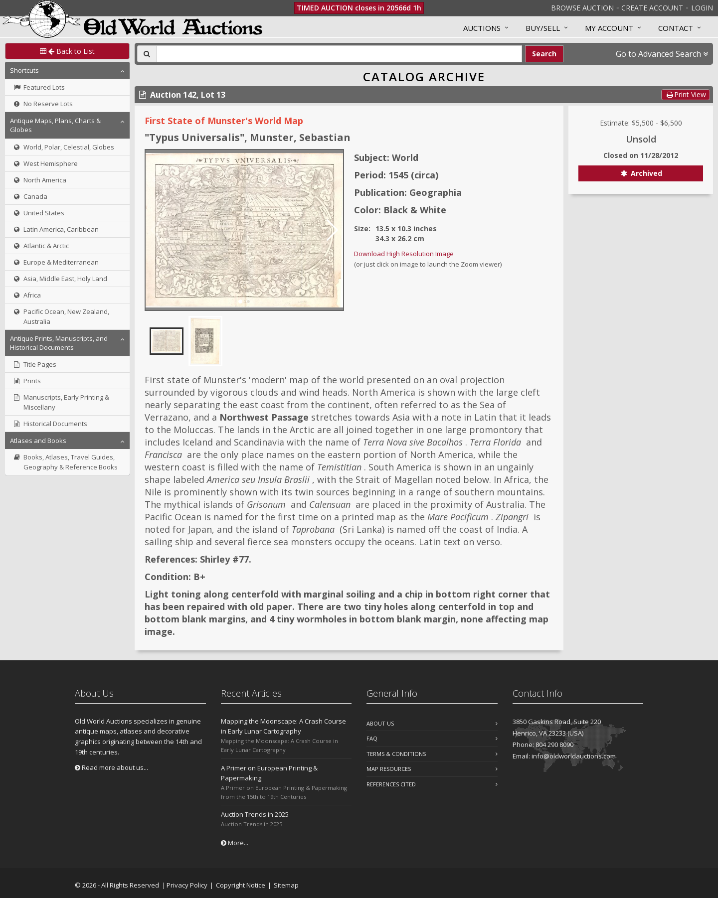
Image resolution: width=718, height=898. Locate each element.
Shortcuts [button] (24, 70)
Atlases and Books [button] (38, 440)
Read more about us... (111, 767)
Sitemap (286, 885)
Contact (675, 28)
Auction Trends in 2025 (255, 814)
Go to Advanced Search (662, 53)
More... (234, 842)
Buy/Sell (543, 28)
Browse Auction (582, 7)
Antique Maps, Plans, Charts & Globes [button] (55, 125)
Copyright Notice (240, 885)
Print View (685, 94)
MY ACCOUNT (609, 28)
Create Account (652, 7)
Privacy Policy (187, 885)
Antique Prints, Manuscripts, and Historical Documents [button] (59, 343)
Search (544, 53)
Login (702, 7)
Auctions (482, 28)
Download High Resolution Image (404, 253)
